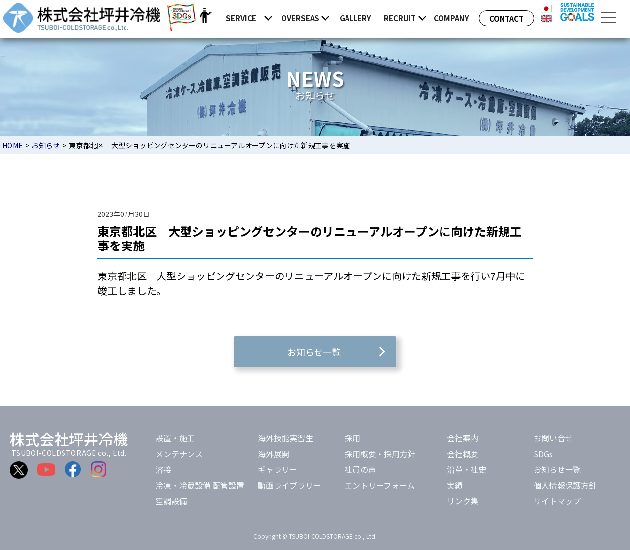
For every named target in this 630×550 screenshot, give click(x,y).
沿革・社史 (466, 469)
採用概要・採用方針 (380, 453)
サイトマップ (557, 501)
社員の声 (360, 469)
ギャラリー (277, 469)
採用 (352, 438)
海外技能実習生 (285, 438)
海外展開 (273, 453)
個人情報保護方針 (565, 485)
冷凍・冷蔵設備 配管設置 (200, 485)
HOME (12, 145)
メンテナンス (179, 453)
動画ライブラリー (289, 485)
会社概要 (462, 453)
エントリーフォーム (380, 485)
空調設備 (171, 501)
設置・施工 (175, 438)
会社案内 (462, 438)
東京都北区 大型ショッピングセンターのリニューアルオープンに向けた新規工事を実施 (309, 238)
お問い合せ (553, 438)
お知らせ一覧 (557, 469)
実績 (455, 485)
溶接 (163, 469)
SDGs (543, 453)
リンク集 (462, 501)
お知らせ (46, 145)
